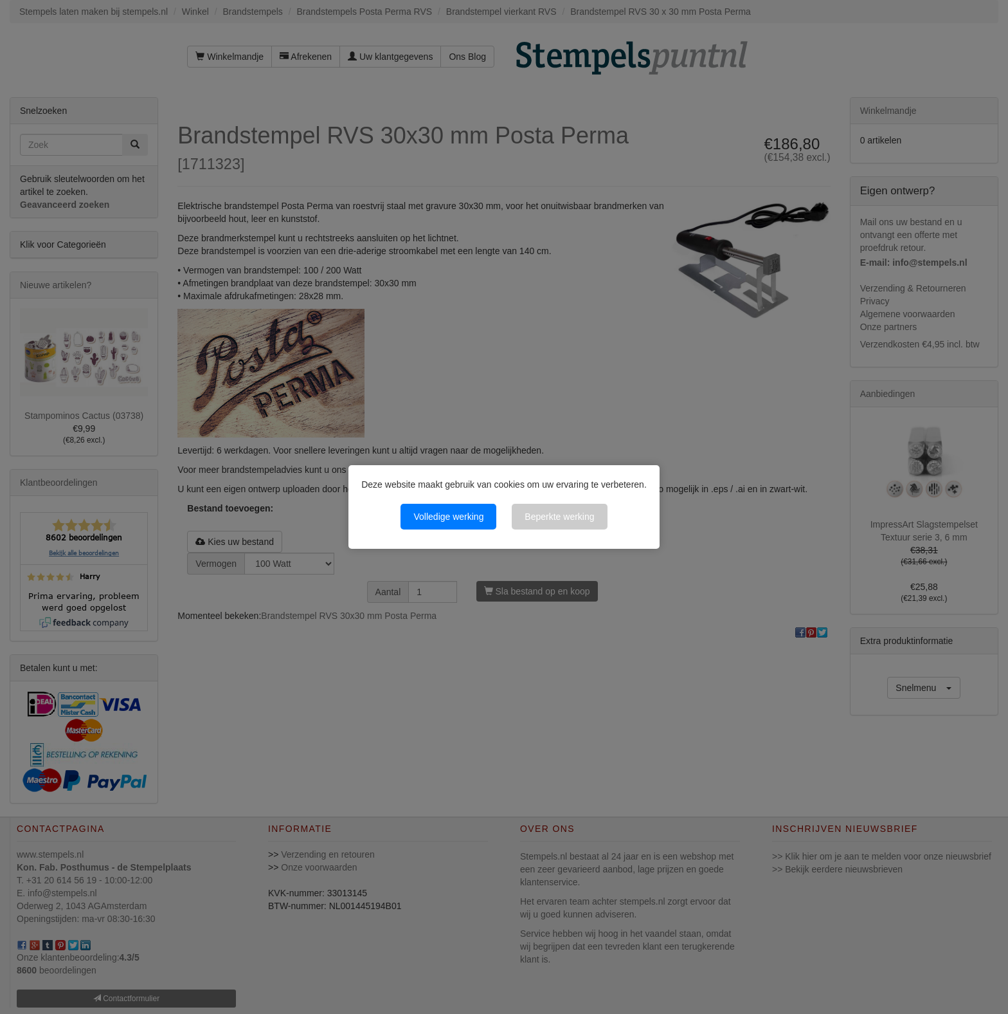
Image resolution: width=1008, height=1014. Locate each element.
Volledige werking (448, 517)
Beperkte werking (559, 517)
